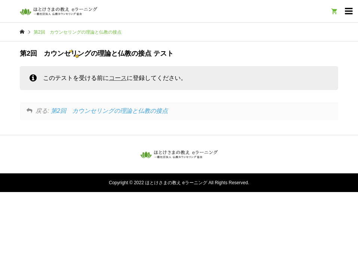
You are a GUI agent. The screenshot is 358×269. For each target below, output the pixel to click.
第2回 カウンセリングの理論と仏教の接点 (109, 111)
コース (118, 78)
